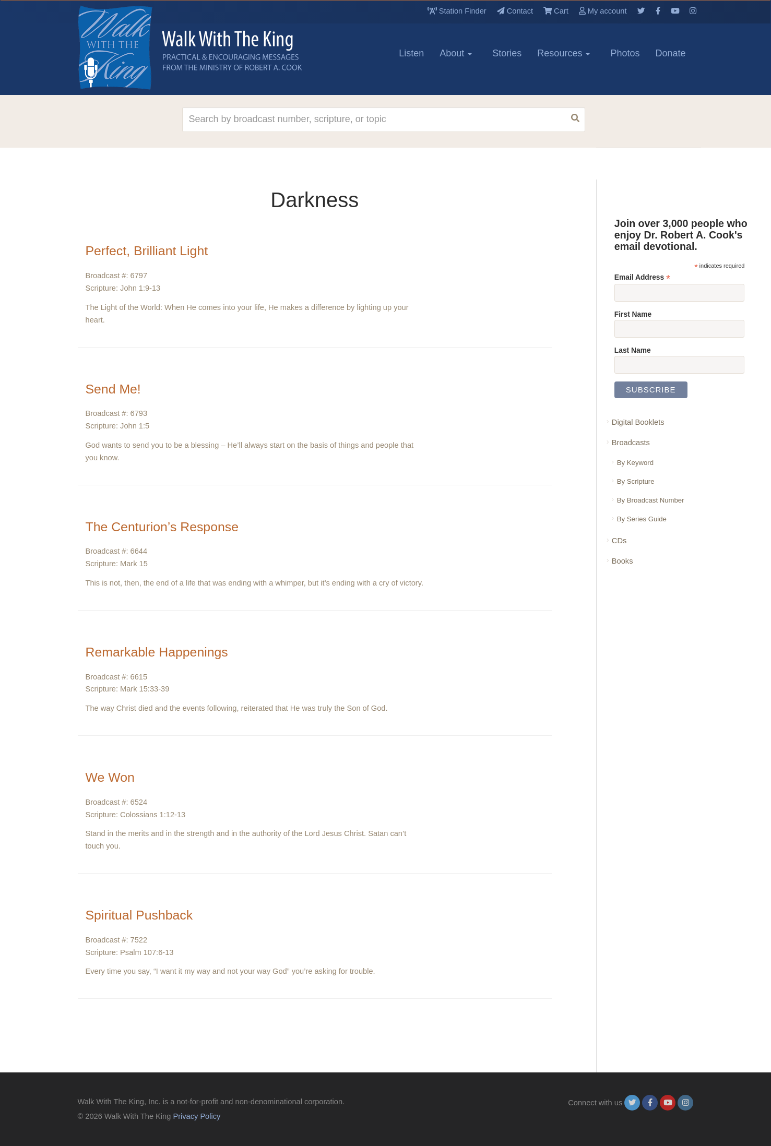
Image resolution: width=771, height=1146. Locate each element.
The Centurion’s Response (172, 526)
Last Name (632, 350)
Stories (506, 53)
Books (622, 561)
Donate (670, 53)
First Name (632, 314)
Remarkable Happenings (166, 651)
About (456, 53)
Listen (411, 53)
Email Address (642, 277)
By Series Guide (642, 519)
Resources (563, 53)
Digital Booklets (638, 422)
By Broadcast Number (650, 500)
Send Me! (117, 388)
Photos (624, 53)
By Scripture (636, 481)
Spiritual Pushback (146, 914)
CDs (619, 540)
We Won (113, 777)
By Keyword (635, 463)
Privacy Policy (196, 1116)
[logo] (125, 47)
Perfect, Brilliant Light (155, 250)
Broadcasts (631, 442)
